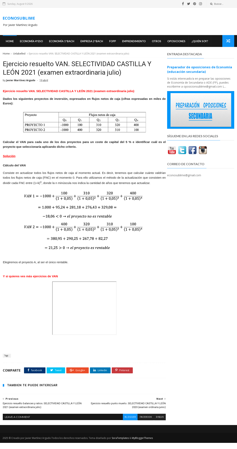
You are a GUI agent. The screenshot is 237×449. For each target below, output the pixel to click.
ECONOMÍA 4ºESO (30, 41)
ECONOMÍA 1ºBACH (61, 41)
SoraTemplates (120, 444)
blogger (121, 423)
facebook (137, 423)
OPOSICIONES (176, 41)
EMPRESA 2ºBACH (91, 41)
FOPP (112, 41)
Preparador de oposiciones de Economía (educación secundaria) (199, 70)
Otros (156, 41)
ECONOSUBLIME (18, 18)
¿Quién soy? (199, 41)
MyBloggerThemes (142, 444)
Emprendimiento (133, 41)
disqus (151, 423)
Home (9, 41)
